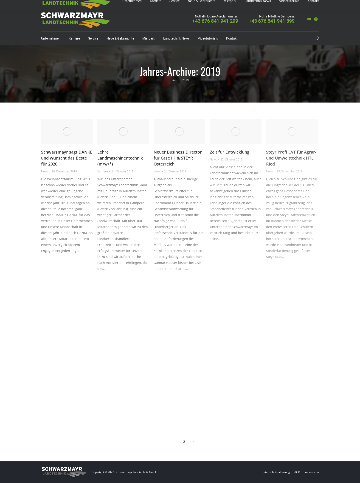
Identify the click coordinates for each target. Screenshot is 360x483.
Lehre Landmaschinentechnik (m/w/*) (120, 158)
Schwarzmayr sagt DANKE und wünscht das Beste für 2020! (66, 158)
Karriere (102, 171)
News (44, 171)
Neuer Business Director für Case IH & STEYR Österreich (178, 158)
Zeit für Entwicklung (229, 152)
